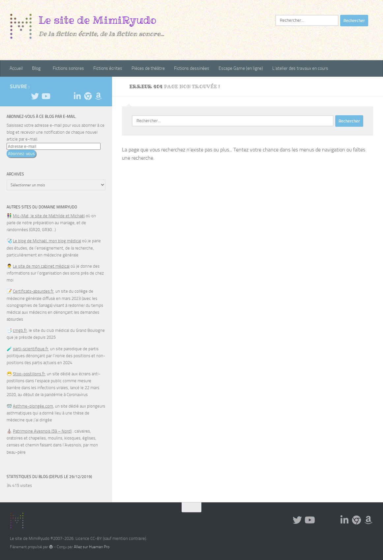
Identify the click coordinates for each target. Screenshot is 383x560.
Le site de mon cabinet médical (41, 266)
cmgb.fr (20, 330)
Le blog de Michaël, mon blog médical (47, 240)
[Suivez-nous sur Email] (67, 96)
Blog (36, 68)
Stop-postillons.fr (29, 373)
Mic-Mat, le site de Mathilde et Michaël (49, 215)
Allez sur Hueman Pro (91, 547)
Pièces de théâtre (148, 68)
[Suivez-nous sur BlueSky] (88, 96)
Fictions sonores (68, 68)
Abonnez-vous (21, 153)
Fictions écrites (107, 68)
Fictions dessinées (191, 68)
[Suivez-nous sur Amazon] (98, 96)
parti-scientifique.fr (30, 348)
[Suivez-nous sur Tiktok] (56, 96)
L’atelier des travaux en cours (300, 68)
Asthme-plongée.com (33, 406)
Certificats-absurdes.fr (33, 291)
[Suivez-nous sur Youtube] (45, 96)
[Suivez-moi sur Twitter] (35, 96)
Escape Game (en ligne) (241, 68)
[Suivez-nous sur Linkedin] (77, 96)
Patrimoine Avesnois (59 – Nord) (42, 431)
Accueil (16, 68)
